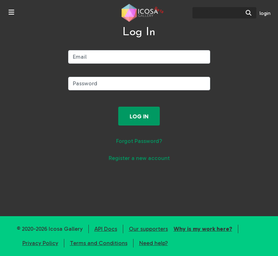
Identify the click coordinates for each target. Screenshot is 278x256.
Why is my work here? (203, 228)
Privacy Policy (40, 243)
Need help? (153, 243)
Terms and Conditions (98, 243)
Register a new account (139, 158)
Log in (139, 116)
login (265, 13)
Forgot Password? (139, 141)
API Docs (105, 228)
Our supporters (148, 228)
